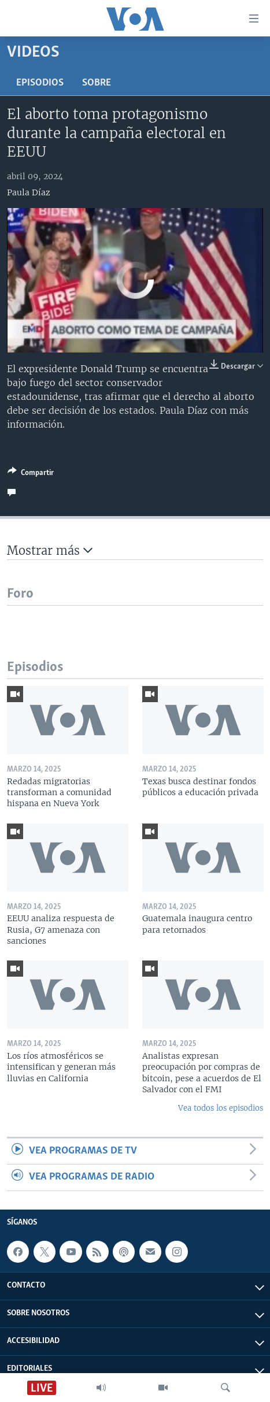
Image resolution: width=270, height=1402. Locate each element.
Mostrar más (50, 550)
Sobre (96, 82)
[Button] (31, 474)
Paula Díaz (28, 192)
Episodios (40, 82)
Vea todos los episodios (220, 1108)
